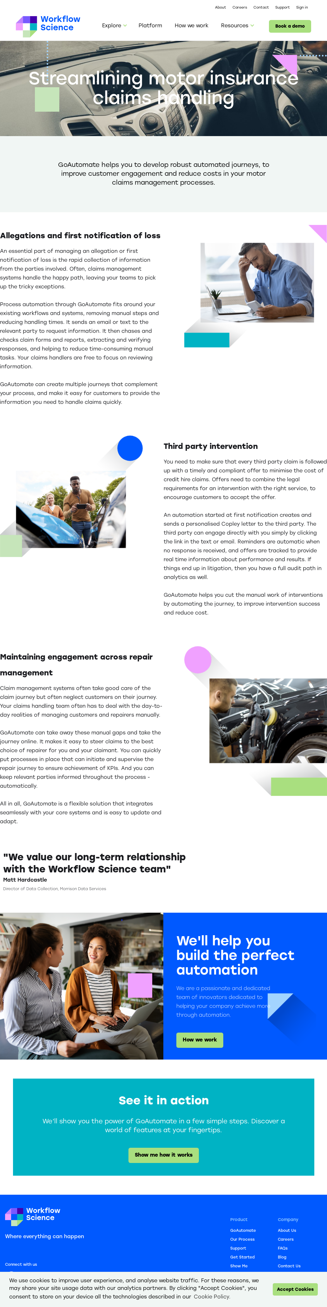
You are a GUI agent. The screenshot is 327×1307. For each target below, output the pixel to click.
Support (282, 7)
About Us (287, 1231)
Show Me (239, 1266)
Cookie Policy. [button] (212, 1297)
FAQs (283, 1248)
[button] (114, 26)
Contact (261, 7)
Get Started (242, 1257)
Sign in (302, 7)
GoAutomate (243, 1231)
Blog (282, 1257)
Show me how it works (164, 1155)
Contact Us (289, 1266)
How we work (191, 26)
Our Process (242, 1240)
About (220, 7)
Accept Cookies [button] (295, 1289)
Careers (239, 7)
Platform (150, 26)
